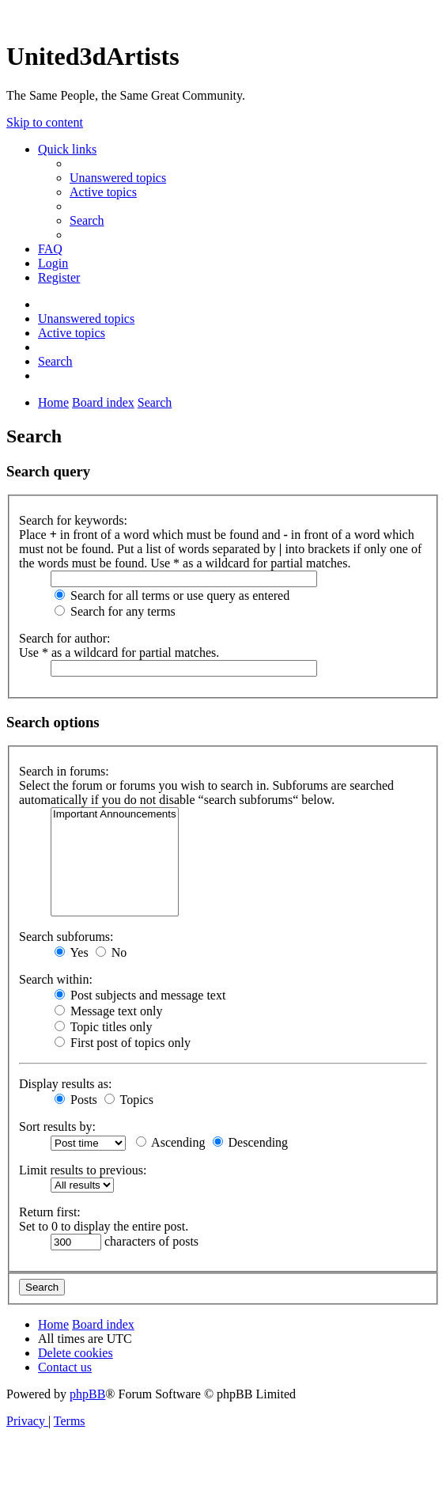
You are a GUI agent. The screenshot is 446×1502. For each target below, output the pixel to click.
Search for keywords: (73, 520)
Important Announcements (114, 814)
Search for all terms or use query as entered (172, 595)
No (111, 952)
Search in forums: (64, 771)
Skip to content (44, 122)
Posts (76, 1099)
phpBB (87, 1394)
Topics (128, 1099)
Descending (251, 1142)
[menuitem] (118, 177)
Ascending (171, 1142)
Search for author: (65, 638)
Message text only (108, 1011)
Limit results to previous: (82, 1170)
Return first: (50, 1212)
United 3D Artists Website (223, 15)
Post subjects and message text (140, 995)
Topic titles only (103, 1027)
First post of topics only (123, 1042)
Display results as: (65, 1083)
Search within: (56, 979)
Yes (72, 952)
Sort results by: (57, 1126)
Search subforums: (66, 936)
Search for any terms (115, 611)
